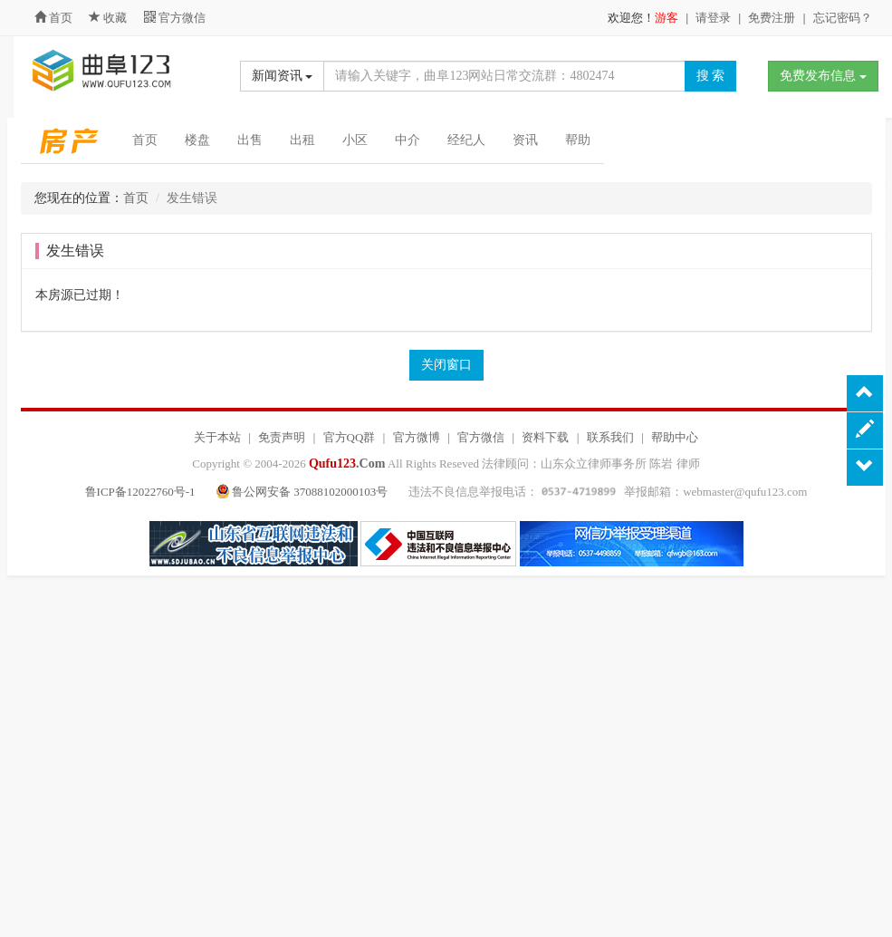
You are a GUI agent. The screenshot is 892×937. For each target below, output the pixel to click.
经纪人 (466, 140)
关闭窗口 (446, 365)
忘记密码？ (842, 17)
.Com (347, 463)
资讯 (525, 140)
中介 (407, 140)
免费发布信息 (823, 75)
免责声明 (281, 437)
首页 (53, 17)
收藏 (109, 17)
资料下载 (545, 437)
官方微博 (416, 437)
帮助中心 (674, 437)
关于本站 (217, 437)
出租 (302, 140)
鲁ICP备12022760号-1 (140, 491)
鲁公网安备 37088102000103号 (303, 491)
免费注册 (771, 17)
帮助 (577, 140)
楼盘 (197, 140)
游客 (666, 17)
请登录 (713, 17)
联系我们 (610, 437)
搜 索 (710, 75)
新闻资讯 (282, 75)
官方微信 (175, 17)
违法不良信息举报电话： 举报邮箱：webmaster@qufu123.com (607, 491)
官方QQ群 (349, 437)
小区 (355, 140)
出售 (250, 140)
